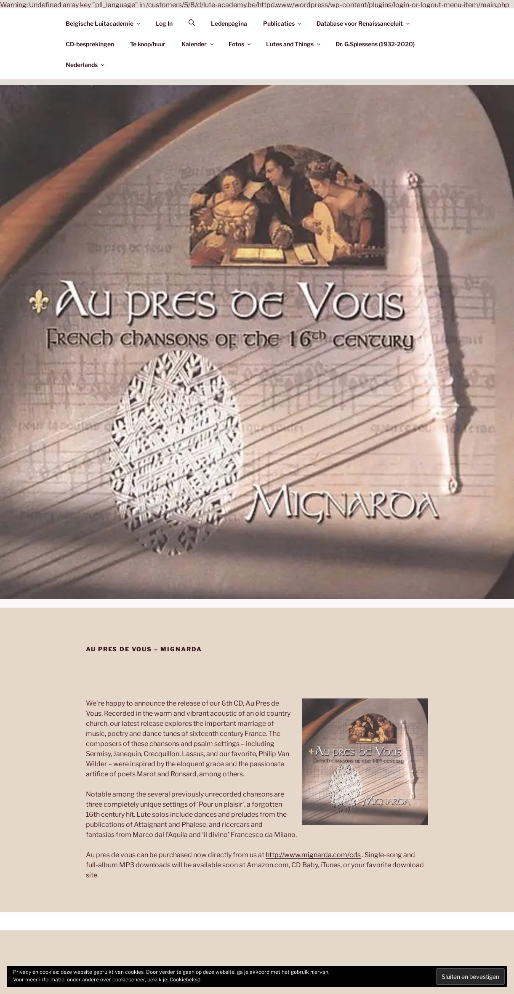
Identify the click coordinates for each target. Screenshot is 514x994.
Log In (164, 23)
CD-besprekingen (90, 44)
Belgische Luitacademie (103, 23)
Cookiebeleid (185, 979)
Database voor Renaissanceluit (364, 23)
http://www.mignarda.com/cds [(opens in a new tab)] (313, 855)
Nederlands (86, 64)
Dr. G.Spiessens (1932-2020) (375, 44)
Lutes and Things (294, 44)
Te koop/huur (147, 44)
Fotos (240, 44)
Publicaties (283, 23)
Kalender (198, 44)
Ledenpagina (229, 23)
